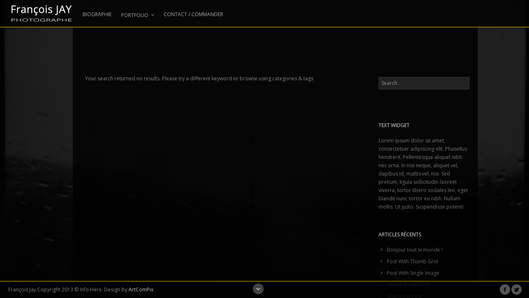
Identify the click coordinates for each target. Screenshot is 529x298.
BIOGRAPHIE (97, 15)
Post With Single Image (413, 272)
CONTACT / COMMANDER (193, 15)
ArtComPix (141, 289)
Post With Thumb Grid (412, 261)
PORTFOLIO (137, 15)
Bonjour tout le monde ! (415, 249)
